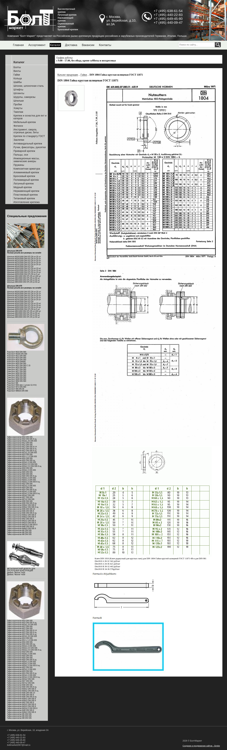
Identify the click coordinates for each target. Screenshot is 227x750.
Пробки (17, 104)
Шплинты (18, 93)
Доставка (71, 45)
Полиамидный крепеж (26, 179)
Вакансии (88, 45)
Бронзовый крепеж (24, 176)
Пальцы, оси (20, 154)
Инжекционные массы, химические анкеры (26, 160)
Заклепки (18, 139)
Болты (17, 67)
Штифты (18, 89)
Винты (17, 71)
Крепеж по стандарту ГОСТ (29, 136)
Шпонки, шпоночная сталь (28, 85)
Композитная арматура (26, 168)
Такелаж (18, 111)
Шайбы (17, 82)
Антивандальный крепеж (27, 143)
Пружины (18, 165)
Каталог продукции (67, 74)
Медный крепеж (22, 187)
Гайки (16, 74)
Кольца (17, 78)
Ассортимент (37, 45)
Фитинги (18, 125)
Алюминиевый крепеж (26, 172)
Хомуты (17, 108)
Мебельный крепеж (24, 122)
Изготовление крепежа (26, 202)
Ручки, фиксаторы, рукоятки (29, 147)
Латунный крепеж (23, 183)
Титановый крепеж (24, 198)
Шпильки (18, 100)
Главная (18, 45)
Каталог (55, 45)
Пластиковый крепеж (25, 194)
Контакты (105, 45)
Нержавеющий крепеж (26, 191)
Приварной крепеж (24, 151)
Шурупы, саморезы (24, 97)
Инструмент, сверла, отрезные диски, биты (26, 131)
